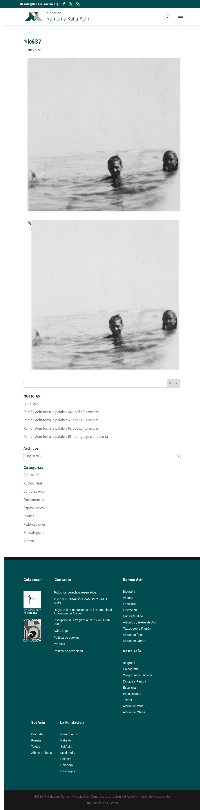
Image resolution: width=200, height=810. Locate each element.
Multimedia (67, 753)
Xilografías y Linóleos (137, 675)
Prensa (29, 516)
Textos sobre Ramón (137, 628)
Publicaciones (35, 524)
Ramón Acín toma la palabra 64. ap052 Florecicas (61, 411)
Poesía (36, 740)
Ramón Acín (68, 734)
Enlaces (65, 759)
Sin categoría (34, 532)
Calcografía (131, 669)
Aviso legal (61, 630)
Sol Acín (65, 746)
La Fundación (72, 722)
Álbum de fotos (133, 634)
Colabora (66, 765)
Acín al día (32, 474)
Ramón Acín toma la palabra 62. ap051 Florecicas (61, 428)
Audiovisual (33, 483)
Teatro (29, 540)
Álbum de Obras (134, 641)
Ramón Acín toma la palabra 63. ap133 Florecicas (61, 420)
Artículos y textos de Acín (140, 622)
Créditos (59, 644)
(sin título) (32, 403)
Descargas (67, 771)
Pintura (128, 597)
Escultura (129, 604)
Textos (127, 700)
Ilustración (130, 610)
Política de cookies (66, 637)
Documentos (34, 499)
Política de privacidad (68, 651)
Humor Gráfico (133, 616)
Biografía (129, 591)
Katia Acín (132, 650)
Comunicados (34, 491)
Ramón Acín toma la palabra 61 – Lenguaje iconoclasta (66, 436)
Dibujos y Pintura (134, 681)
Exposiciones (34, 507)
